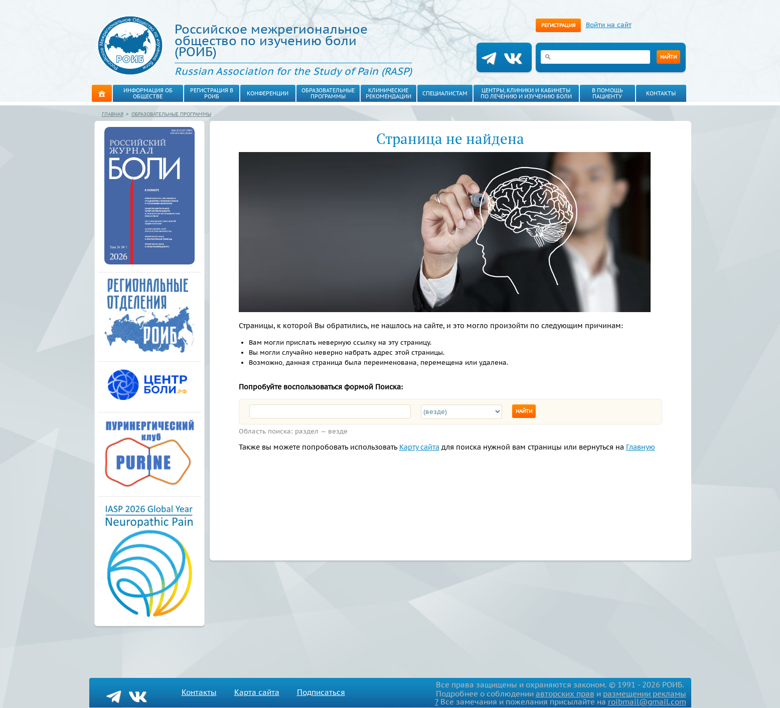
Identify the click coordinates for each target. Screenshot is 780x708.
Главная (112, 114)
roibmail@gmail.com (652, 701)
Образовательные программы (326, 93)
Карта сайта (248, 692)
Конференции (267, 93)
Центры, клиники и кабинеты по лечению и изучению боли (521, 93)
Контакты (656, 93)
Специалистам (439, 93)
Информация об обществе (147, 93)
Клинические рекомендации (384, 93)
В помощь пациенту (602, 93)
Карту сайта (395, 447)
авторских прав (579, 693)
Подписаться (307, 692)
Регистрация (557, 25)
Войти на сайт (603, 25)
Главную (587, 447)
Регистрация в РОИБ (211, 93)
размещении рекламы (649, 693)
